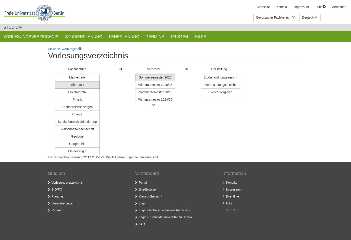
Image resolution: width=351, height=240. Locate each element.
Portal (143, 182)
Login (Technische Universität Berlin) (164, 210)
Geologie (77, 136)
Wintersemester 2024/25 (155, 99)
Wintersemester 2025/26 (155, 85)
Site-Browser (148, 189)
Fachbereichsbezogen (77, 107)
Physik (77, 99)
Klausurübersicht (150, 196)
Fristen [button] (179, 36)
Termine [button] (155, 36)
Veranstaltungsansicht (220, 85)
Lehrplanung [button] (124, 36)
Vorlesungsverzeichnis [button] (30, 36)
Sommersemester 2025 (155, 92)
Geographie (77, 144)
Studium (12, 27)
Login (142, 203)
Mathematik (77, 77)
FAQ (142, 224)
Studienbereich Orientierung (77, 121)
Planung (57, 196)
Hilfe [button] (200, 36)
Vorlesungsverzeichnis (67, 182)
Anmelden (339, 7)
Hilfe (320, 7)
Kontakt (281, 7)
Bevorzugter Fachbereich (275, 17)
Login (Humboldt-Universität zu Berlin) (165, 217)
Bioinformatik (77, 92)
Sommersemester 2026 (155, 77)
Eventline (232, 196)
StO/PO (56, 189)
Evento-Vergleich (220, 92)
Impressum (301, 7)
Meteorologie (77, 151)
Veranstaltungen (62, 203)
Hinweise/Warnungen (64, 49)
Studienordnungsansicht (220, 77)
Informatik (77, 85)
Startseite (263, 7)
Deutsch (310, 17)
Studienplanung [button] (83, 36)
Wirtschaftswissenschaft (77, 129)
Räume (56, 210)
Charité (77, 114)
